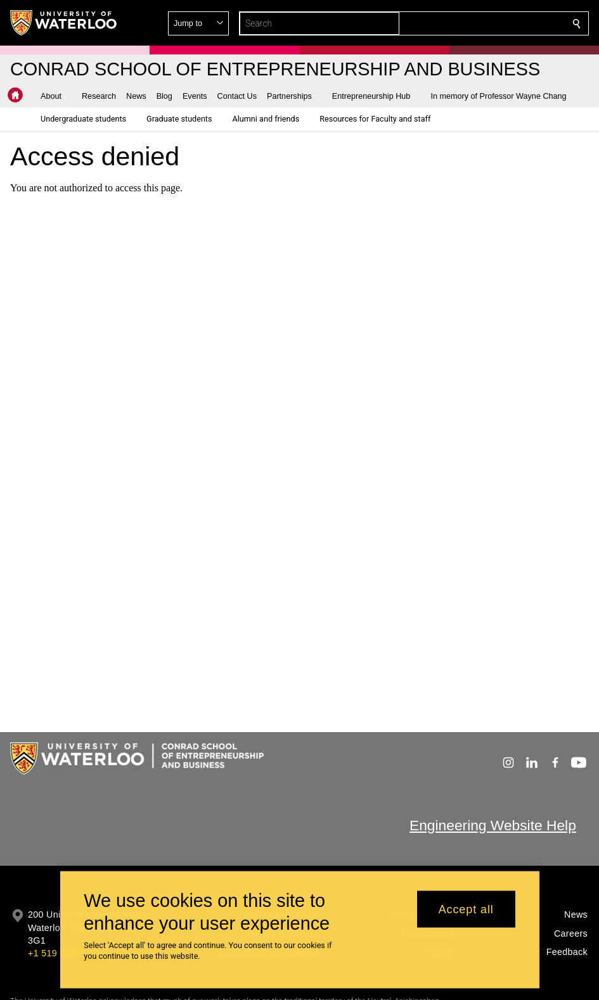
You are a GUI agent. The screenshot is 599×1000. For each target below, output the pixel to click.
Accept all (466, 914)
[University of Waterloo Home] (64, 22)
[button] (485, 23)
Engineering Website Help (492, 825)
